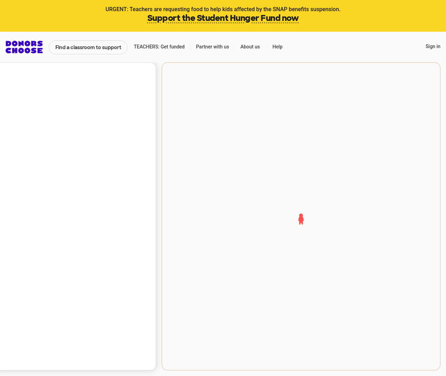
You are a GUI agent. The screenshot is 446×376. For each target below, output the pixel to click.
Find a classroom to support (88, 47)
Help (277, 46)
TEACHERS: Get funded (159, 46)
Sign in (432, 46)
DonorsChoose (24, 47)
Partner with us (212, 46)
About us (250, 46)
